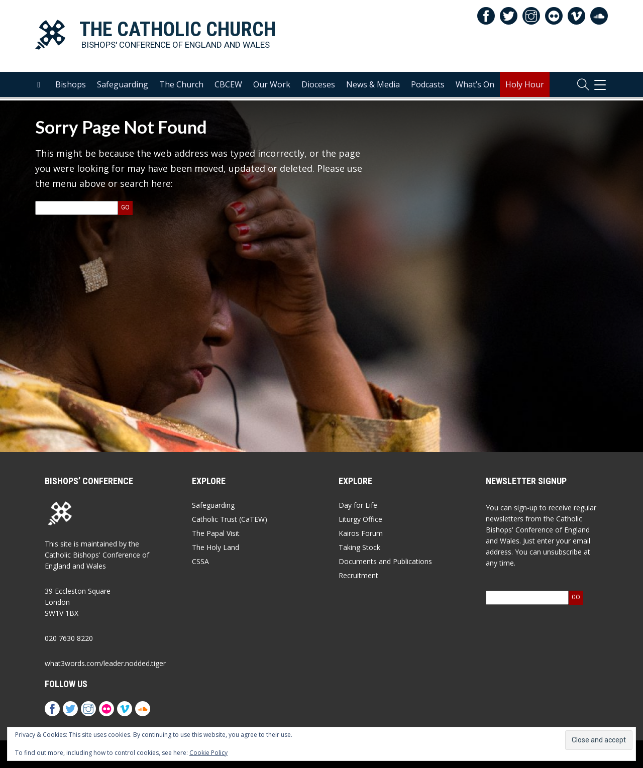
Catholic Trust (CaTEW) (229, 519)
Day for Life (358, 505)
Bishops (70, 85)
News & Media (373, 85)
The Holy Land (215, 547)
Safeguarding (122, 85)
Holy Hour (524, 85)
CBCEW (228, 85)
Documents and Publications (385, 561)
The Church (181, 85)
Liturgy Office (360, 519)
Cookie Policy (208, 752)
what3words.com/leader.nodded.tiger (105, 663)
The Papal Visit (216, 533)
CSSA (200, 561)
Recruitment (358, 575)
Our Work (271, 85)
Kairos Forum (361, 533)
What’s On (475, 85)
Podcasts (428, 85)
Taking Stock (359, 547)
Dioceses (318, 85)
